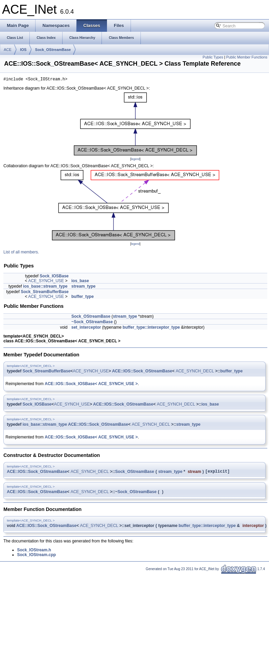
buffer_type (82, 297)
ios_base (80, 281)
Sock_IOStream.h (34, 552)
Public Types (213, 57)
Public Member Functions (246, 57)
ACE (8, 50)
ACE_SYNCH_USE (46, 281)
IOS (23, 50)
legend (135, 160)
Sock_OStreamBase (53, 50)
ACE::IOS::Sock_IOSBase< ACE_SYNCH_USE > (91, 384)
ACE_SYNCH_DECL (195, 372)
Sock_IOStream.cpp (36, 556)
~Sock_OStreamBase (92, 322)
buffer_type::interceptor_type (151, 328)
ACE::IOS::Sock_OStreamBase (142, 372)
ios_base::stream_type (45, 287)
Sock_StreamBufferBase (45, 292)
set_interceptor (86, 328)
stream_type (83, 287)
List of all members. (21, 253)
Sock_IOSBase (54, 277)
